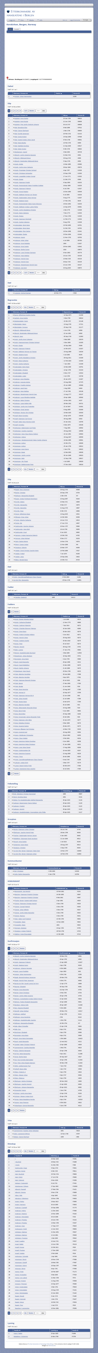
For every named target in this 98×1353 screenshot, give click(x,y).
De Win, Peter (19, 511)
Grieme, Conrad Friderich (22, 906)
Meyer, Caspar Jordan (21, 544)
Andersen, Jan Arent (21, 268)
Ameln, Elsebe (19, 179)
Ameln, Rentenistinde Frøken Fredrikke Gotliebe (29, 185)
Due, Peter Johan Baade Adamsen (24, 1063)
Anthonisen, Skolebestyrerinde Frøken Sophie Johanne (30, 440)
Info (41, 20)
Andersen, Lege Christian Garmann (25, 252)
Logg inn (12, 20)
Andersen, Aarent (20, 237)
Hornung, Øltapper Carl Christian (24, 729)
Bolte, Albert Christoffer (21, 1026)
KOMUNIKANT (61, 888)
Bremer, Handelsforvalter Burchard (25, 653)
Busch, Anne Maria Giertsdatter (23, 1038)
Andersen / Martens (21, 1214)
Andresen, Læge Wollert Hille (22, 403)
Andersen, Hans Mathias (22, 255)
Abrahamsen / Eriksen (21, 1186)
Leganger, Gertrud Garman (23, 293)
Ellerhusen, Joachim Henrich (22, 1084)
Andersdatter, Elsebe (21, 234)
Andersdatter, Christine (21, 370)
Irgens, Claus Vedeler (21, 738)
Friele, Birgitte (19, 686)
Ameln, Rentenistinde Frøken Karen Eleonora (28, 204)
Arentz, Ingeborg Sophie (22, 640)
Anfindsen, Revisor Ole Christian (23, 412)
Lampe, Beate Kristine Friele (23, 766)
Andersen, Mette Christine (22, 400)
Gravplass (64, 826)
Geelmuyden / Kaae (21, 1168)
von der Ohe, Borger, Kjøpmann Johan (25, 854)
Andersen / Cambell (21, 1207)
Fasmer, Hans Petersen (21, 1102)
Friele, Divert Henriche (21, 689)
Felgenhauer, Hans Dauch (22, 671)
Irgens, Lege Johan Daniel (22, 747)
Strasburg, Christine (19, 848)
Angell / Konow (19, 1247)
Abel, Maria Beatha (20, 143)
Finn (22, 20)
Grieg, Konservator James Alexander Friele (27, 717)
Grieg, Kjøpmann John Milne (23, 720)
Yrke (63, 1127)
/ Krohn (17, 1165)
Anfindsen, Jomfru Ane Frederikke (24, 406)
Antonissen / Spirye (21, 1265)
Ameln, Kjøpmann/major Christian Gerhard (26, 342)
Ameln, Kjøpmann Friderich (23, 188)
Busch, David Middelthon (22, 665)
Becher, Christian (20, 492)
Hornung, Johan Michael (22, 538)
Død (56, 290)
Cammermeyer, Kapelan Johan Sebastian (26, 1131)
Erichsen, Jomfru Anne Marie (23, 1093)
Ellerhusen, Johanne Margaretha (24, 1087)
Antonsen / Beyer (20, 1268)
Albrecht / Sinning (20, 1192)
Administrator (52, 1345)
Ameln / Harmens (20, 1204)
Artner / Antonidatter (21, 1290)
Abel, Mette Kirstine (20, 149)
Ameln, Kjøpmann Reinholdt (23, 219)
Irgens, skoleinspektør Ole (22, 750)
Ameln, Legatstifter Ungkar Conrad (25, 176)
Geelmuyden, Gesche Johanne (24, 526)
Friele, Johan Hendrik (21, 698)
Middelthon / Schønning (21, 1336)
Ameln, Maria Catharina (22, 213)
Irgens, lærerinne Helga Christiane (25, 744)
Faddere (66, 616)
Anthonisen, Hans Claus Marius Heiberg (26, 434)
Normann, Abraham (20, 928)
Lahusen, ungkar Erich (21, 762)
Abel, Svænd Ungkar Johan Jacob (25, 140)
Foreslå (16, 29)
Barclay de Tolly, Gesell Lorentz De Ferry (26, 983)
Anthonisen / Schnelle (21, 1256)
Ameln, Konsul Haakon (21, 191)
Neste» (32, 111)
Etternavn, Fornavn (21, 93)
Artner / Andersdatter (21, 1287)
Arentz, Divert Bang (20, 631)
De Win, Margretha (20, 508)
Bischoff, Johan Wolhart (21, 1011)
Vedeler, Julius (19, 557)
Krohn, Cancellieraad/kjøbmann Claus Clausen (27, 577)
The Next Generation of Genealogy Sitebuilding (40, 1344)
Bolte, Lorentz (19, 650)
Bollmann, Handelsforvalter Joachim (25, 1020)
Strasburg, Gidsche (21, 547)
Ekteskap (55, 1156)
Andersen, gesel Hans (20, 388)
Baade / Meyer (19, 1302)
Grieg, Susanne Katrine (22, 726)
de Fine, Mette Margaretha (22, 1054)
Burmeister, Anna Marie (22, 659)
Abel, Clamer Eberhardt (22, 130)
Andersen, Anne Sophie (22, 246)
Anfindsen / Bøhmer (21, 1232)
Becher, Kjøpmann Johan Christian (24, 829)
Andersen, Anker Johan (22, 240)
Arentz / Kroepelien (21, 1275)
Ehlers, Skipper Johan (21, 1075)
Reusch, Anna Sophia (20, 841)
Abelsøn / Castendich (21, 1183)
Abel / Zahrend (19, 1180)
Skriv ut (65, 20)
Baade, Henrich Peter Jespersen (24, 980)
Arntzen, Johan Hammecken (23, 96)
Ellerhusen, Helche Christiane (23, 1081)
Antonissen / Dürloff (21, 1262)
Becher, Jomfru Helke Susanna (23, 996)
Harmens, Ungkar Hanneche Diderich (26, 535)
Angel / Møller (19, 1244)
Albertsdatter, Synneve (21, 327)
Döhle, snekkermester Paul (22, 1066)
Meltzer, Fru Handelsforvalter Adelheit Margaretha (28, 800)
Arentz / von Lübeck (21, 1278)
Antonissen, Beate (19, 452)
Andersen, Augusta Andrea (22, 382)
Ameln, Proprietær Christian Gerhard (25, 170)
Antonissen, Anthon (20, 443)
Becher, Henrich (19, 647)
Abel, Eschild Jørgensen (22, 133)
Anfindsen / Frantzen (21, 1238)
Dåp (65, 115)
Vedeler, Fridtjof (19, 553)
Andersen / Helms (20, 1210)
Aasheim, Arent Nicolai (21, 121)
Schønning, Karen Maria (21, 845)
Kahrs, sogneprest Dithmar (22, 1134)
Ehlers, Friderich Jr (20, 1072)
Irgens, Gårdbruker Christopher (24, 735)
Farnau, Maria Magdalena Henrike (24, 1099)
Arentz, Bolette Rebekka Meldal (24, 619)
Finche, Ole (18, 523)
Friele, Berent (19, 683)
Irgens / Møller (18, 1333)
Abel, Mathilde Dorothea (22, 146)
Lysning (54, 1330)
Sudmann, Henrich (18, 809)
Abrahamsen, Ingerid (21, 152)
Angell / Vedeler (19, 1253)
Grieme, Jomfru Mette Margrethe (24, 913)
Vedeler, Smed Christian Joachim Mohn (27, 550)
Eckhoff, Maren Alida (20, 1069)
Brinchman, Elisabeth (20, 1032)
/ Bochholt (18, 1162)
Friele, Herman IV (20, 692)
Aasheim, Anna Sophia (21, 118)
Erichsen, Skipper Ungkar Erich (23, 1096)
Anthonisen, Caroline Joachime (23, 431)
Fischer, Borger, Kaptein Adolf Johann (26, 900)
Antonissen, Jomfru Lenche (22, 455)
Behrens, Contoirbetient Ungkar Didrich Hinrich (28, 999)
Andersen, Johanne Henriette (23, 968)
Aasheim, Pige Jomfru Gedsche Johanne (27, 124)
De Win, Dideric (19, 502)
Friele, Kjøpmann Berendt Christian (25, 680)
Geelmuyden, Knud (21, 532)
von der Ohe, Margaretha (21, 580)
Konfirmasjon (65, 953)
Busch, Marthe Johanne (22, 668)
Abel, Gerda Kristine (21, 137)
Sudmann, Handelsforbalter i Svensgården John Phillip (29, 812)
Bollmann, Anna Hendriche (22, 1017)
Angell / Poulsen (20, 1250)
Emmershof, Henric (20, 1090)
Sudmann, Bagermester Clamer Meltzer (25, 803)
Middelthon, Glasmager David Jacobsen (25, 838)
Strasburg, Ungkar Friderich (23, 931)
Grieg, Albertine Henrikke (22, 705)
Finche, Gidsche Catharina (23, 520)
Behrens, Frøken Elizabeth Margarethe (26, 1002)
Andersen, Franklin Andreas (22, 385)
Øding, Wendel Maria (21, 560)
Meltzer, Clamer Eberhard (21, 1137)
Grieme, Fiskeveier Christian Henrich (26, 903)
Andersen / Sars (20, 1226)
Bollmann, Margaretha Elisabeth (24, 496)
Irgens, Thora (19, 756)
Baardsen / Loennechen (22, 1308)
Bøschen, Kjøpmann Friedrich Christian (26, 894)
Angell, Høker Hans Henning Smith (24, 422)
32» (25, 1151)
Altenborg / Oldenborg (21, 1198)
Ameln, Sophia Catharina (22, 222)
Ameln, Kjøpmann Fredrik (22, 182)
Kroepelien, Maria (20, 922)
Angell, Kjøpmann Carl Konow (23, 419)
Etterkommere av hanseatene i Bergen (21, 13)
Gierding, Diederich (21, 597)
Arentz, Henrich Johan (21, 637)
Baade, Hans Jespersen (22, 489)
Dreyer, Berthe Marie (20, 1057)
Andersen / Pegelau (21, 1220)
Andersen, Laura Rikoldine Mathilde (24, 397)
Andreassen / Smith (21, 1229)
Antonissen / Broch (20, 1259)
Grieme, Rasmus (20, 916)
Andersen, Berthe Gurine (22, 249)
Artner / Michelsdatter (21, 1293)
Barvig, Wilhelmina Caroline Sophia (24, 315)
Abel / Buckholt (19, 1174)
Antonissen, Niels (19, 458)
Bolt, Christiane (18, 871)
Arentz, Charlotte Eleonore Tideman (25, 628)
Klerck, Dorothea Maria (20, 797)
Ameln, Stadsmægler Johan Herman (25, 198)
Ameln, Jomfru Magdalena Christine (25, 210)
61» (25, 307)
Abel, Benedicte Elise (21, 127)
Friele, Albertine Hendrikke (22, 674)
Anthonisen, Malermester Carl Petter (25, 428)
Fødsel (59, 93)
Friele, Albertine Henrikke (22, 677)
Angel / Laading (19, 1241)
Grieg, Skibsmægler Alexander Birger (26, 708)
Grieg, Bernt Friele (20, 711)
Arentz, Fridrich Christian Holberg (24, 634)
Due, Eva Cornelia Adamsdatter (23, 1060)
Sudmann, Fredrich (19, 806)
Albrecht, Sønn (18, 336)
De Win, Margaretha (21, 505)
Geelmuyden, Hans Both (22, 529)
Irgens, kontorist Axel (21, 732)
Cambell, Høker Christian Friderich (24, 1044)
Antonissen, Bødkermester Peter (23, 464)
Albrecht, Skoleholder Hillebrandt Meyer (26, 161)
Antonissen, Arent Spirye (21, 449)
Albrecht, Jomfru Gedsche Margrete (25, 155)
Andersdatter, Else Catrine (22, 231)
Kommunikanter (54, 868)
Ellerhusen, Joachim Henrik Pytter (24, 832)
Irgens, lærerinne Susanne (23, 753)
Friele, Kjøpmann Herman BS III (24, 695)
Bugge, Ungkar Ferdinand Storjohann (26, 499)
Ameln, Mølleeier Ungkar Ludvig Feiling (26, 207)
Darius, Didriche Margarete (22, 1050)
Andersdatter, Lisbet (20, 376)
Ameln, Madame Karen (21, 201)
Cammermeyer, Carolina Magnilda (24, 1047)
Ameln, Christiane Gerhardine (23, 173)
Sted (10, 29)
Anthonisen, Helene (20, 437)
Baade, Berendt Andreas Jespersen (25, 977)
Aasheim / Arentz (20, 1171)
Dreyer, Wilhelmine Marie (22, 514)
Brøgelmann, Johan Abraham (23, 656)
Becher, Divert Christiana (21, 993)
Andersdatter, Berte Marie (22, 225)
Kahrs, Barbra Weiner (21, 541)
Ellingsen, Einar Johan (21, 517)
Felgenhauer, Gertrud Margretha (24, 1105)
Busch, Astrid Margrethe (22, 662)
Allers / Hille (18, 1195)
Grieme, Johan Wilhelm (22, 910)
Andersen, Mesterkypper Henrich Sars (26, 265)
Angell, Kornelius (19, 425)
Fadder (55, 594)
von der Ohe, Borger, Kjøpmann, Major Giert (27, 851)
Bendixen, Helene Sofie (21, 1005)
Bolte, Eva (17, 1029)
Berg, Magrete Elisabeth (21, 1008)
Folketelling (67, 791)
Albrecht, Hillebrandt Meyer (23, 158)
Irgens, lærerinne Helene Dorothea (25, 741)
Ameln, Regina (19, 216)
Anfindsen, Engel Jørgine (21, 409)
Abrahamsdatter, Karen (21, 321)
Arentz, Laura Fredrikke (21, 971)
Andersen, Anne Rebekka (22, 243)
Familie (19, 1156)
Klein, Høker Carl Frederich (23, 919)
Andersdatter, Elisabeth (21, 373)
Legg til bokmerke (75, 20)
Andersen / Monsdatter (22, 1217)
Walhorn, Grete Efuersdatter (23, 934)
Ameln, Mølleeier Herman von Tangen (26, 194)
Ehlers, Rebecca (19, 1078)
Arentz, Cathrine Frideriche (23, 625)
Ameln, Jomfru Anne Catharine (24, 167)
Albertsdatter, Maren (20, 324)
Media (31, 20)
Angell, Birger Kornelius (21, 415)
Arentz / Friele (19, 1271)
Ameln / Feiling (19, 1201)
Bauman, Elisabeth (20, 986)
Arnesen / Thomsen (21, 1284)
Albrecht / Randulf (20, 1189)
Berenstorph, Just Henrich (22, 891)
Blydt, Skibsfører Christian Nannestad (24, 794)
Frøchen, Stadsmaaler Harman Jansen (25, 835)
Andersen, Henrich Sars (22, 259)
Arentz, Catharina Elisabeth (23, 622)
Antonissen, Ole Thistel (21, 461)
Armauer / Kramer (20, 1281)
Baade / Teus (19, 1305)
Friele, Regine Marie (21, 701)
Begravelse (68, 312)
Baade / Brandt (19, 1296)
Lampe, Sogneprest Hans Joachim (25, 769)
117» (26, 111)
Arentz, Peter (18, 644)
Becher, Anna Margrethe (21, 989)
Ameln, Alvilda (19, 164)
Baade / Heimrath (20, 1299)
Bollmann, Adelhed (20, 1014)
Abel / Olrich (18, 1177)
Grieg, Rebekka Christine (22, 723)
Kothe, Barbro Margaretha (22, 874)
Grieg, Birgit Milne (20, 714)
